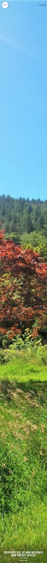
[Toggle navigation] (45, 5)
